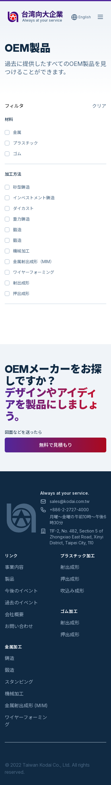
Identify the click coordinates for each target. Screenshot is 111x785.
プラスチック (25, 142)
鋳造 (9, 658)
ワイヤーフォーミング (33, 272)
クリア (99, 106)
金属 (17, 132)
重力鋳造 (21, 218)
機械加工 (21, 250)
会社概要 (14, 614)
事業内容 (14, 567)
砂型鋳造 (21, 187)
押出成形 (21, 293)
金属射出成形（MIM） (33, 261)
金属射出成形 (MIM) (26, 705)
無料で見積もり (55, 445)
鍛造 (17, 229)
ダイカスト (23, 208)
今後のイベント (21, 591)
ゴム (17, 153)
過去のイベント (21, 603)
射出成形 (21, 282)
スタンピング (19, 682)
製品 (9, 579)
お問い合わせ (19, 626)
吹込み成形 (72, 591)
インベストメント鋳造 (33, 197)
